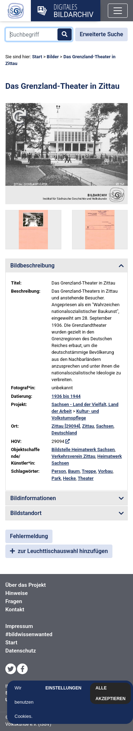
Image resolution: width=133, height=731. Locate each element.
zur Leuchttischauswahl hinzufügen (59, 551)
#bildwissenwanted (28, 634)
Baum (74, 471)
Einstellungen (65, 688)
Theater (86, 478)
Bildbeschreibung (32, 265)
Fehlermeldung (29, 536)
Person (58, 471)
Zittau (88, 426)
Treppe (89, 471)
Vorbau (105, 471)
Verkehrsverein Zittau (73, 456)
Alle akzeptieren (112, 693)
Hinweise (16, 593)
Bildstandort (25, 513)
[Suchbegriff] (38, 34)
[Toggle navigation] (118, 11)
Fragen (13, 601)
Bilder (53, 56)
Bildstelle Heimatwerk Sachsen (83, 449)
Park (56, 478)
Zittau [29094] (65, 426)
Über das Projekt (25, 585)
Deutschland (64, 432)
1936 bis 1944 (66, 396)
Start (37, 56)
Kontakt (14, 609)
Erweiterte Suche (101, 34)
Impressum (19, 626)
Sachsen (104, 426)
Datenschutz (20, 651)
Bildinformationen (33, 498)
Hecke (69, 478)
